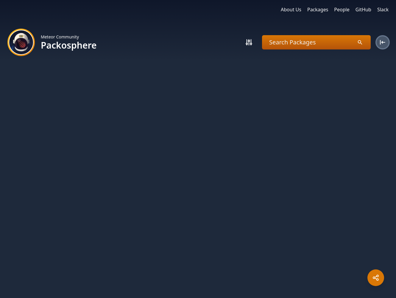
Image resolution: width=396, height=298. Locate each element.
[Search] (249, 42)
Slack (383, 9)
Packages (317, 9)
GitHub (363, 9)
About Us (291, 9)
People (341, 9)
